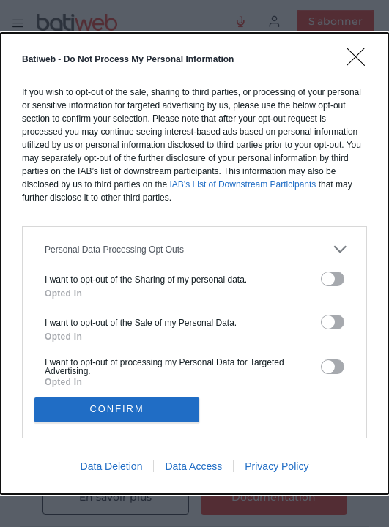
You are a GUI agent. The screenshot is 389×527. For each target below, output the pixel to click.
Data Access (193, 466)
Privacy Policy (276, 466)
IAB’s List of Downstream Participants (242, 184)
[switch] (332, 279)
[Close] (360, 61)
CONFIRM (116, 409)
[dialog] (194, 263)
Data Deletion (112, 466)
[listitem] (194, 249)
